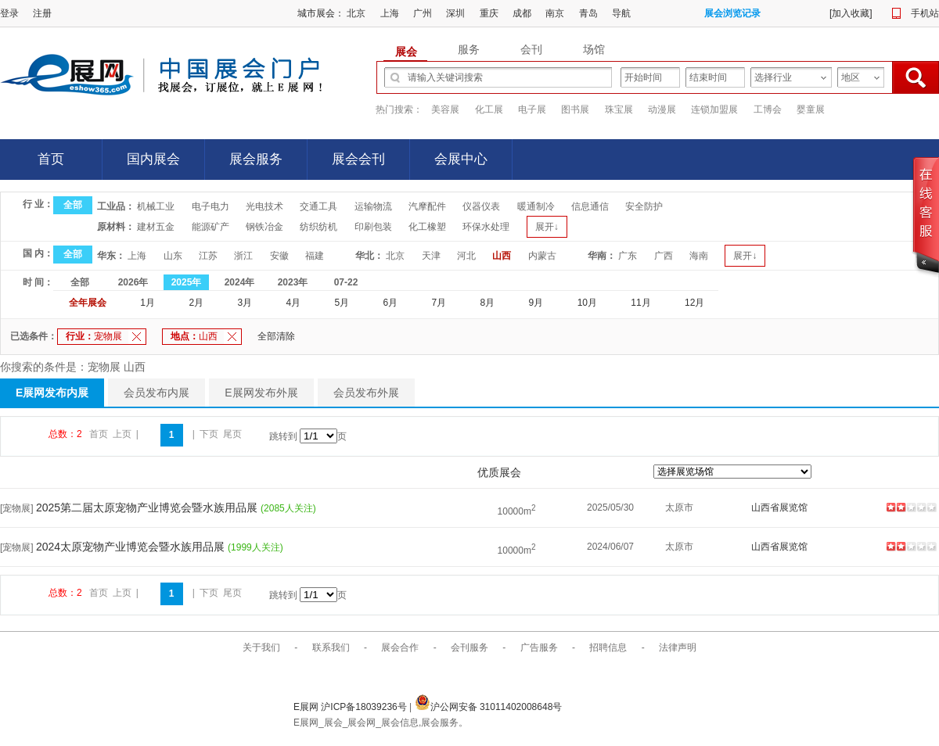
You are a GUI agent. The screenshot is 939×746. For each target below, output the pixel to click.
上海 (389, 13)
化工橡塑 (427, 226)
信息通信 (590, 206)
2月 (196, 302)
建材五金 (155, 226)
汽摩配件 (427, 206)
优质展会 (499, 472)
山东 (173, 255)
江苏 (208, 255)
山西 (501, 255)
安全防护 (644, 206)
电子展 (532, 109)
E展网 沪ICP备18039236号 (351, 706)
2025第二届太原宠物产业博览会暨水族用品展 (148, 507)
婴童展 (811, 109)
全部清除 (276, 336)
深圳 (455, 13)
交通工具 (318, 206)
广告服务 (539, 647)
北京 (356, 13)
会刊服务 (469, 647)
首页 (51, 159)
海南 (698, 255)
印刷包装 (373, 226)
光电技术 (264, 206)
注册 (42, 13)
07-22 (346, 282)
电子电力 (210, 206)
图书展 (575, 109)
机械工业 (155, 206)
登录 (9, 13)
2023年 (293, 282)
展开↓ (547, 226)
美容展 (445, 109)
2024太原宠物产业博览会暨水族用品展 (132, 546)
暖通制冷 (536, 206)
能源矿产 (210, 226)
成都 (522, 13)
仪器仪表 (481, 206)
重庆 (489, 13)
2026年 (133, 282)
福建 (314, 255)
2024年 (240, 282)
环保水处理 (485, 226)
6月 (390, 302)
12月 (694, 302)
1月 (147, 302)
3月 (244, 302)
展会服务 (255, 159)
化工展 (489, 109)
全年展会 (87, 302)
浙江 (243, 255)
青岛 (588, 13)
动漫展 (662, 109)
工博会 (768, 109)
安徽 (279, 255)
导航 (621, 13)
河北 (466, 255)
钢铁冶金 (264, 226)
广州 (422, 13)
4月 (293, 302)
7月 (439, 302)
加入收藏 (850, 13)
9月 (536, 302)
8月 (487, 302)
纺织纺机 (318, 226)
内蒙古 (542, 255)
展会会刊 (358, 159)
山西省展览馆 (779, 507)
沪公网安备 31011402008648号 (489, 706)
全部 (72, 204)
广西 (663, 255)
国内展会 (153, 159)
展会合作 (400, 647)
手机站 (925, 13)
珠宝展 (619, 109)
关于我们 (261, 647)
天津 (431, 255)
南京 (554, 13)
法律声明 (677, 647)
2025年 (186, 282)
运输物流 (373, 206)
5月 (341, 302)
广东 (627, 255)
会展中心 (460, 159)
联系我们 (331, 647)
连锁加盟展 (714, 109)
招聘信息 (608, 647)
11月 (640, 302)
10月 (587, 302)
